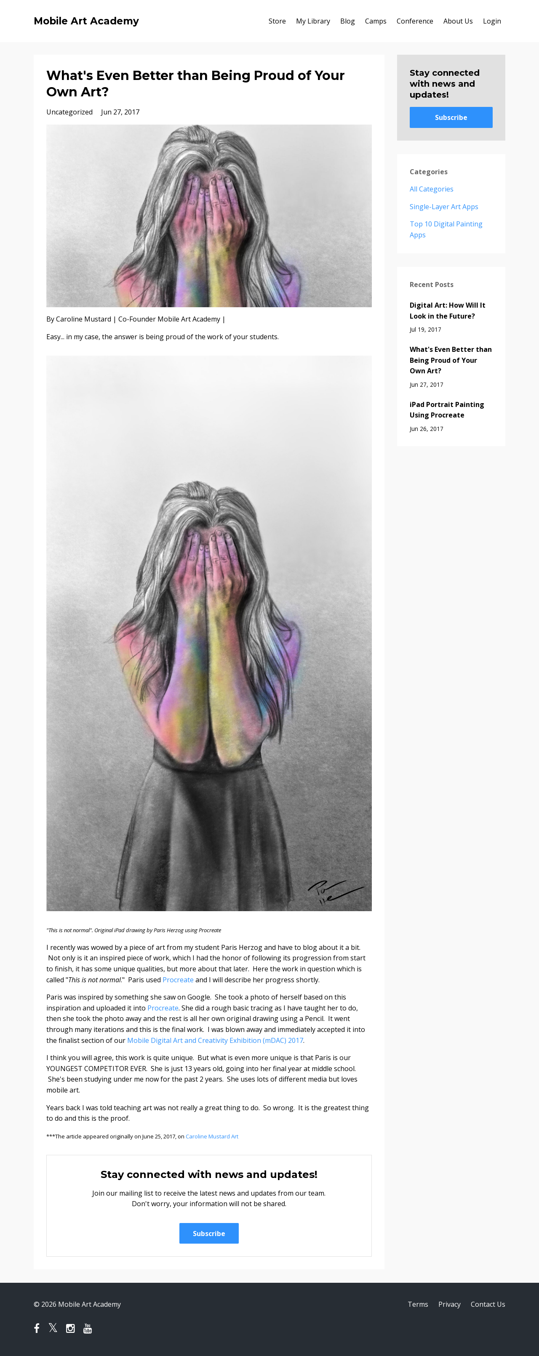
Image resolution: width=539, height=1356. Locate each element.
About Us (458, 21)
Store (277, 21)
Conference (415, 21)
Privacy (449, 1304)
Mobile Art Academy (86, 21)
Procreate (178, 979)
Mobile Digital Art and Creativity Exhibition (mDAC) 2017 (215, 1040)
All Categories (432, 189)
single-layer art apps (444, 206)
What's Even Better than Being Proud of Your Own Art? (451, 360)
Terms (418, 1304)
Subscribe (209, 1233)
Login (492, 21)
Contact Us (488, 1304)
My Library (313, 21)
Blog (347, 21)
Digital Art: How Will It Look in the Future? (448, 310)
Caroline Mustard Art (212, 1136)
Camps (376, 21)
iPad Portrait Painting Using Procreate (447, 410)
